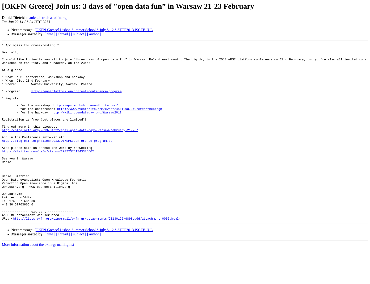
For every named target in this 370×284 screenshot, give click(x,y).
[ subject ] (78, 34)
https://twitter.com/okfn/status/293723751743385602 (48, 173)
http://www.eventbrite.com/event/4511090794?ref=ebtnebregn (109, 122)
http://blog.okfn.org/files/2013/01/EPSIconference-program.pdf (58, 160)
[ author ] (94, 34)
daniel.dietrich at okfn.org (47, 18)
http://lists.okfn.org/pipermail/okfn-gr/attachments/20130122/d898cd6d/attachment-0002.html (96, 254)
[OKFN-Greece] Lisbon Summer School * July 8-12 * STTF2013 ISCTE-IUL (93, 30)
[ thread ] (63, 34)
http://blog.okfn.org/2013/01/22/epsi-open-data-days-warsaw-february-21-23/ (70, 148)
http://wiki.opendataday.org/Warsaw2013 (87, 126)
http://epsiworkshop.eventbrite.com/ (85, 118)
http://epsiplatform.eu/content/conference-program (76, 101)
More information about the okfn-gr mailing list (38, 280)
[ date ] (50, 34)
